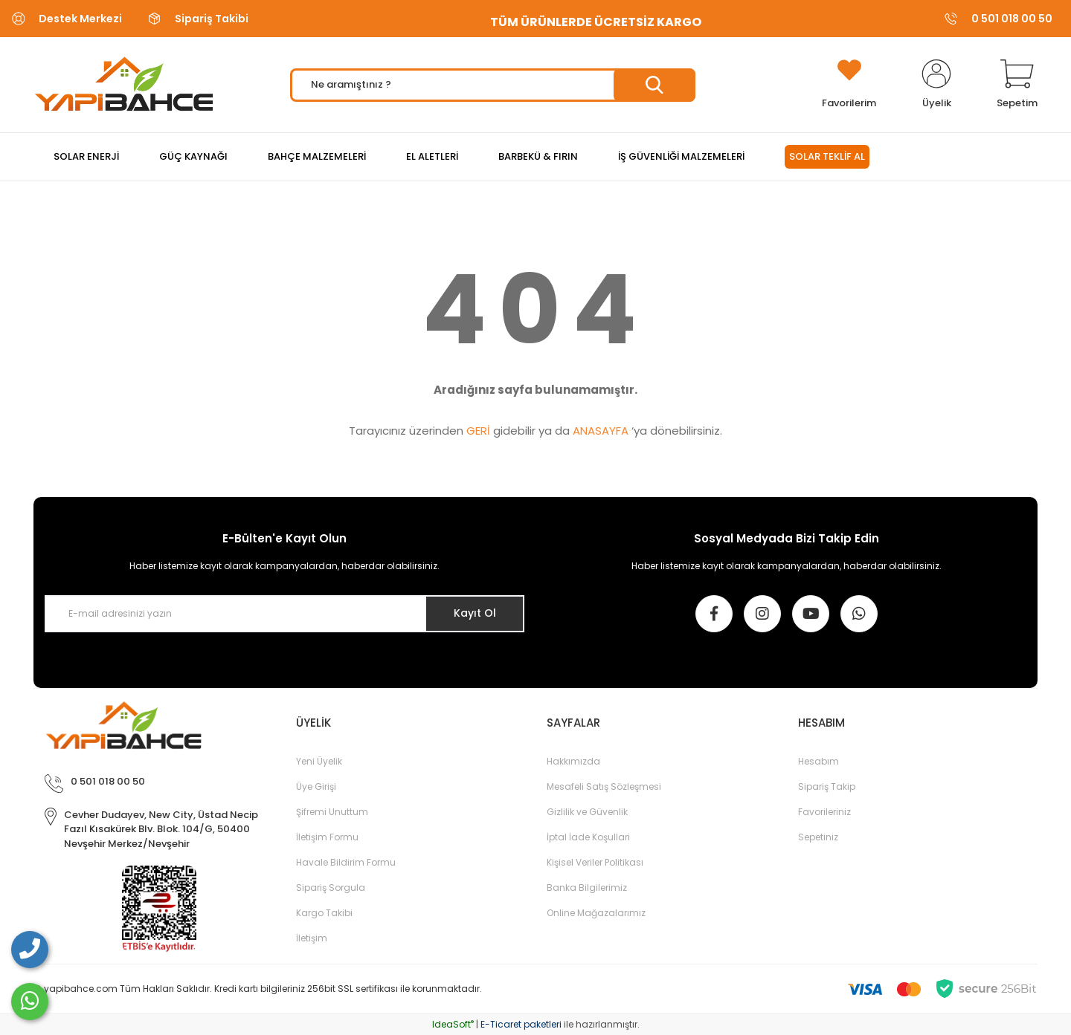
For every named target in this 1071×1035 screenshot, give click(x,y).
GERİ (478, 430)
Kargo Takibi (324, 912)
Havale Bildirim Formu (346, 862)
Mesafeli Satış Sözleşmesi (604, 786)
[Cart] (1017, 84)
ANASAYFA (600, 430)
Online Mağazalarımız (596, 912)
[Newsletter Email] (284, 613)
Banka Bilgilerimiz (587, 887)
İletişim (311, 938)
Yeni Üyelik (319, 761)
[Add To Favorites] (849, 84)
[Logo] (123, 84)
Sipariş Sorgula (330, 887)
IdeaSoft (453, 1024)
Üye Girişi (316, 786)
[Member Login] (936, 84)
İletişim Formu (327, 837)
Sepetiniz (818, 837)
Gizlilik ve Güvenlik (587, 811)
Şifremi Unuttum (332, 811)
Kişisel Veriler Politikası (595, 862)
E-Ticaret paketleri (521, 1024)
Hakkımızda (573, 761)
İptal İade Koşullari (588, 837)
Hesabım (818, 761)
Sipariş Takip (826, 786)
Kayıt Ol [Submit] (475, 613)
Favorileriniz (824, 811)
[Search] (492, 85)
